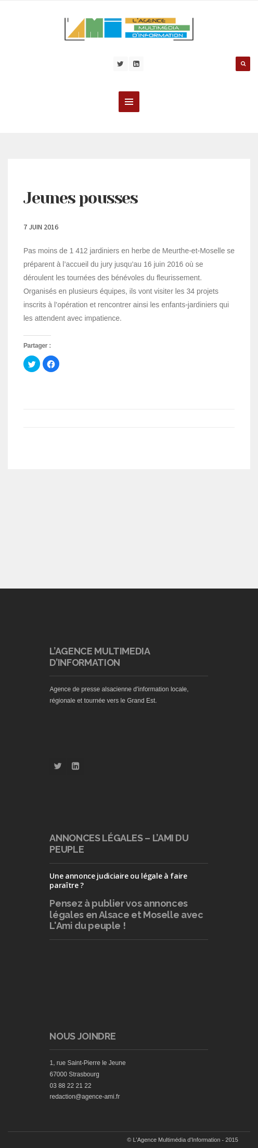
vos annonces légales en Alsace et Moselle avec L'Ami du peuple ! (126, 914)
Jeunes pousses (80, 198)
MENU (129, 101)
